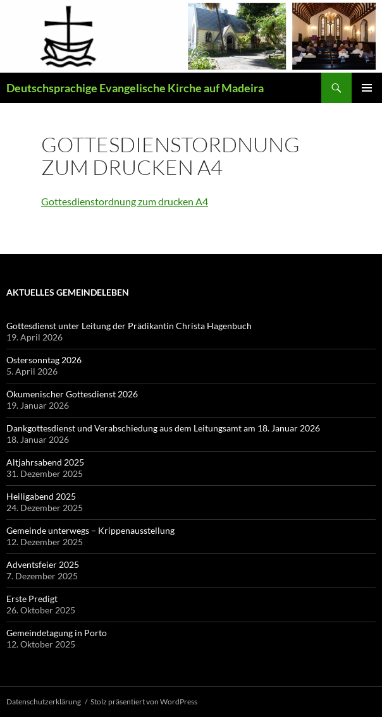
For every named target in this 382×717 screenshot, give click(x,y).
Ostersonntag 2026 (44, 359)
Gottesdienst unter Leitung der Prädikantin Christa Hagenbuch (129, 325)
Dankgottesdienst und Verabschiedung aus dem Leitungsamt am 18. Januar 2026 (164, 428)
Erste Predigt (32, 598)
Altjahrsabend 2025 (45, 462)
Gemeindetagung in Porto (56, 632)
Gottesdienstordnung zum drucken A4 (124, 201)
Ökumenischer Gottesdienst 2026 (72, 394)
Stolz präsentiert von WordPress (143, 701)
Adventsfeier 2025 (42, 564)
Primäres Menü (367, 88)
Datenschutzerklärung (43, 701)
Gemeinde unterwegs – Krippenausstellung (90, 530)
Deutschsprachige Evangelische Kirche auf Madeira (135, 88)
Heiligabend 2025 (41, 496)
